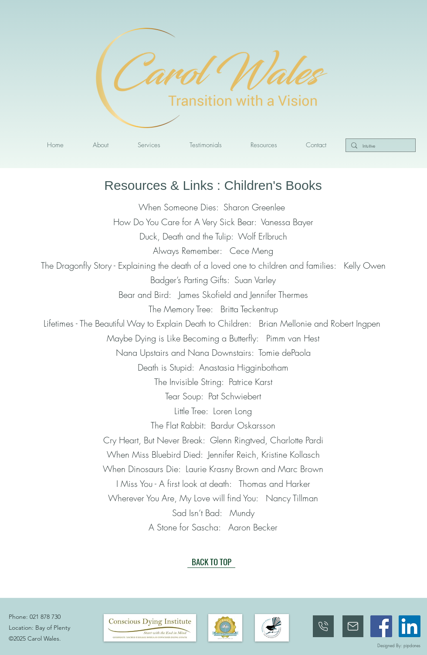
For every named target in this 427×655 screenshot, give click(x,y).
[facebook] (381, 626)
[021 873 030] (323, 626)
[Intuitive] (380, 146)
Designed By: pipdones (398, 645)
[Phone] (352, 626)
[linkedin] (409, 626)
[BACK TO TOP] (211, 561)
